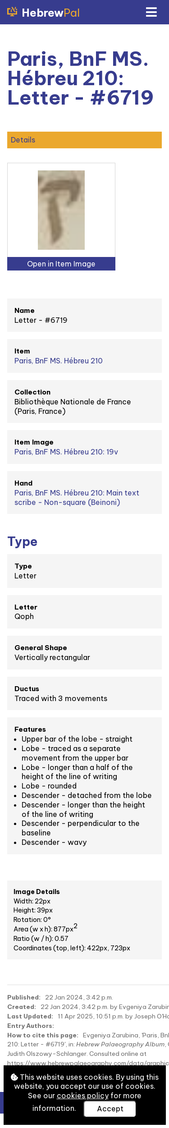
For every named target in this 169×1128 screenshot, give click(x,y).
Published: (24, 997)
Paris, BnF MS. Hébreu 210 (58, 360)
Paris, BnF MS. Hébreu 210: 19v (66, 451)
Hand (23, 483)
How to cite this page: (42, 1035)
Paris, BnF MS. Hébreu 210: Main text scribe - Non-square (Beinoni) (76, 497)
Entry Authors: (30, 1026)
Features (30, 729)
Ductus (26, 688)
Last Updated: (30, 1016)
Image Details (37, 892)
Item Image (34, 442)
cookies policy (83, 1095)
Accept (110, 1108)
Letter (25, 607)
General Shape (40, 647)
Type (23, 566)
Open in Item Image (61, 263)
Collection (32, 392)
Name (24, 310)
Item (22, 351)
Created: (21, 1007)
